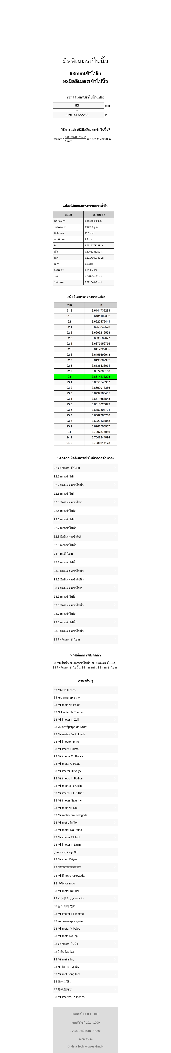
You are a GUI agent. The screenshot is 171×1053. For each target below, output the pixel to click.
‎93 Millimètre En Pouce (68, 756)
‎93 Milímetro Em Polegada (71, 815)
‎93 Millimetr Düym (65, 859)
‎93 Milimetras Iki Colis (68, 785)
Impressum (85, 1039)
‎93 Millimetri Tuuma (66, 749)
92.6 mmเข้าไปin (64, 519)
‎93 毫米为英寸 (63, 981)
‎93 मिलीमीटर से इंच (64, 883)
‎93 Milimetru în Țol (65, 822)
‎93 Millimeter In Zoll (66, 719)
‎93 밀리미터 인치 (65, 906)
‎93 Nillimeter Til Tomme (68, 712)
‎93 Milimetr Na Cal (65, 807)
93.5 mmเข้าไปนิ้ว (65, 596)
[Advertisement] (85, 25)
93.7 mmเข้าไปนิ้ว (65, 613)
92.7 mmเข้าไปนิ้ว (65, 528)
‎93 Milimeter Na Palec (68, 830)
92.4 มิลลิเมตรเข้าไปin (68, 502)
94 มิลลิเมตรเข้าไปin (67, 639)
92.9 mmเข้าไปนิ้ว (65, 545)
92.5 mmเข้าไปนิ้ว (65, 510)
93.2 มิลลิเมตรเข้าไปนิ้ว (69, 570)
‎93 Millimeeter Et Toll (67, 741)
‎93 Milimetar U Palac (67, 763)
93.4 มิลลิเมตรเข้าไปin (68, 588)
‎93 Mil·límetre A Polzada (69, 875)
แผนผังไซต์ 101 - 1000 (85, 1022)
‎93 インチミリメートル (68, 898)
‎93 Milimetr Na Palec (67, 704)
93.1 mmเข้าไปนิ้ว (65, 562)
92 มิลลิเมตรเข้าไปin (67, 467)
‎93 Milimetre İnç (64, 959)
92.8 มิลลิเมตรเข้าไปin (68, 536)
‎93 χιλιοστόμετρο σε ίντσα (70, 727)
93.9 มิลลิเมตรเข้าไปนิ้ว (69, 631)
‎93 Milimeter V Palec (67, 928)
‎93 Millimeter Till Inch (67, 837)
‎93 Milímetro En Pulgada (69, 734)
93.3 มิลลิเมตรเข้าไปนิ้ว (69, 579)
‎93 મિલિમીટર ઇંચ (64, 952)
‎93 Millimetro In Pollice (68, 778)
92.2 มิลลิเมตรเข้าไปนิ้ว (69, 485)
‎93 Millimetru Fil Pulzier (68, 793)
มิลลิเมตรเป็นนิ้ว (85, 61)
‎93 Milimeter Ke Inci (66, 891)
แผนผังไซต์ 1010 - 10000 (85, 1031)
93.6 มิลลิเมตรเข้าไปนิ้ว (69, 605)
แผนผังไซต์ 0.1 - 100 (85, 1014)
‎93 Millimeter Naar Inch (68, 800)
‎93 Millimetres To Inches (69, 997)
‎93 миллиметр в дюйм (68, 921)
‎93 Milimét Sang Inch (67, 974)
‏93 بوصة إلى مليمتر (65, 852)
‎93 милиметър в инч (67, 697)
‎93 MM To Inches (65, 690)
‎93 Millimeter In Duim (67, 844)
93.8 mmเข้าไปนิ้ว (65, 622)
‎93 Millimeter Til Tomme (69, 914)
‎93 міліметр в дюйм (67, 966)
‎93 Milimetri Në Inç (66, 936)
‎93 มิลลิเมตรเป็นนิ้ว (66, 944)
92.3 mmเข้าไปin (64, 493)
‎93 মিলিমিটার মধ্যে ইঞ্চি (67, 867)
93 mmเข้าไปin (63, 553)
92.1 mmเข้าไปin (64, 476)
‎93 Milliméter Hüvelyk (67, 771)
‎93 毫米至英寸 (63, 989)
